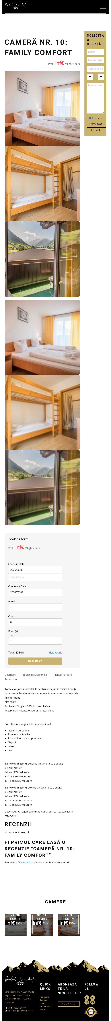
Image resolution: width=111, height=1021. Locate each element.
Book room (35, 661)
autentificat (26, 862)
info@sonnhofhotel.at (19, 1010)
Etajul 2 (12, 742)
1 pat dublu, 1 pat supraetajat (25, 738)
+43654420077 (15, 1007)
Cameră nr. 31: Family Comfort (43, 917)
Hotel (42, 1003)
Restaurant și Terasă (46, 1008)
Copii (11, 616)
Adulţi (11, 601)
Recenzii (11, 679)
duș (10, 750)
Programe (44, 996)
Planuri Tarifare (63, 674)
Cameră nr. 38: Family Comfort (16, 917)
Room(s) (13, 631)
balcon (11, 746)
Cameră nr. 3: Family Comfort (69, 917)
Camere (43, 1000)
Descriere (10, 674)
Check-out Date (17, 586)
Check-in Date (16, 564)
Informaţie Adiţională (34, 674)
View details (55, 652)
